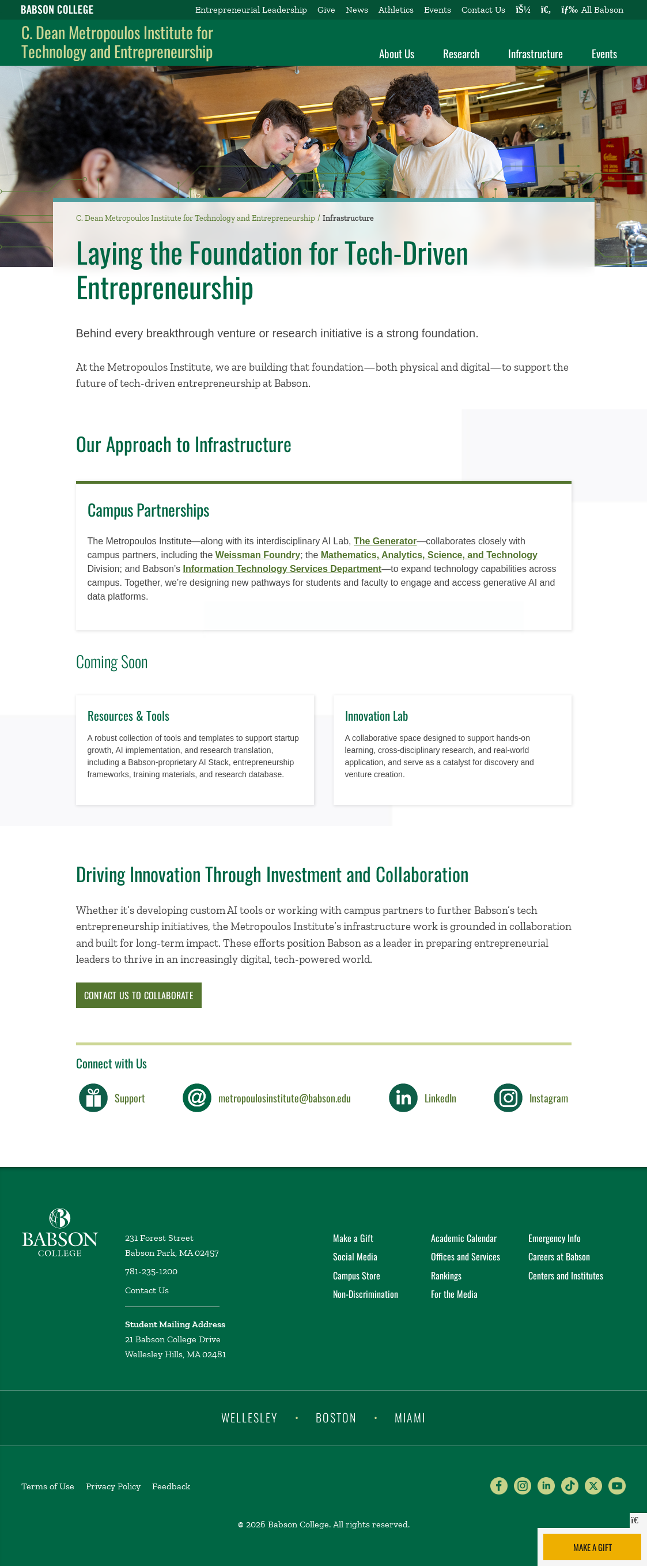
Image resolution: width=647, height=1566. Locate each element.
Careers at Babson (559, 1256)
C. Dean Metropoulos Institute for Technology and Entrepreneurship (117, 41)
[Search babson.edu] (546, 10)
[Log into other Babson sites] (522, 10)
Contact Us (483, 9)
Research (461, 53)
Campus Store (356, 1275)
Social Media (355, 1256)
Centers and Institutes (565, 1275)
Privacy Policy (113, 1486)
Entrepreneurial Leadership (251, 9)
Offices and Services (465, 1256)
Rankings (446, 1275)
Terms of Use (47, 1486)
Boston (336, 1417)
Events (437, 9)
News (357, 9)
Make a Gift (592, 1547)
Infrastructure (535, 53)
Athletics (396, 9)
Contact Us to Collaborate (139, 995)
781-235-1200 (151, 1271)
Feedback (171, 1486)
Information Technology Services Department (282, 569)
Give (326, 9)
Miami (410, 1417)
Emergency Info (554, 1238)
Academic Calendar (464, 1238)
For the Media (454, 1294)
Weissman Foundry (257, 555)
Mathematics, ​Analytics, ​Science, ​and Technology (429, 555)
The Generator (385, 541)
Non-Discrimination (365, 1294)
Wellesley (249, 1417)
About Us (396, 53)
